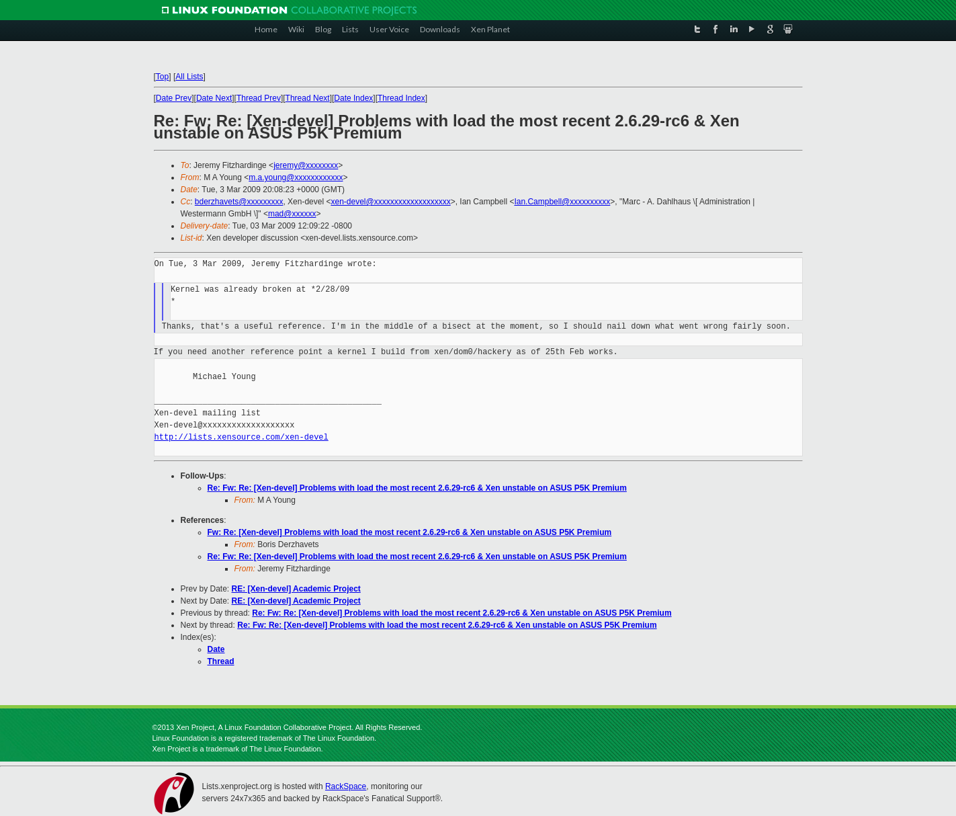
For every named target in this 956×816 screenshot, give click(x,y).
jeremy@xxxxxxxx (305, 165)
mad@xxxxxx (292, 213)
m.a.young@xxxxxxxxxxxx (296, 177)
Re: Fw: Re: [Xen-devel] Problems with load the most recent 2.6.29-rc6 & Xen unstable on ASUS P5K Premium (417, 488)
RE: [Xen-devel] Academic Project (296, 589)
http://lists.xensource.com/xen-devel (242, 437)
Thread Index (401, 98)
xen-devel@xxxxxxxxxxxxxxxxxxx (390, 201)
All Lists (189, 76)
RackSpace (345, 786)
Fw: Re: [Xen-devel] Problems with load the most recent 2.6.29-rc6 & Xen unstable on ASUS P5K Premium (410, 532)
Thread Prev (258, 98)
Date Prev (173, 98)
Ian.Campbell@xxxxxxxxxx (562, 201)
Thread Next (308, 98)
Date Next (214, 98)
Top (162, 76)
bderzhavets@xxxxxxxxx (239, 201)
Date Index (353, 98)
